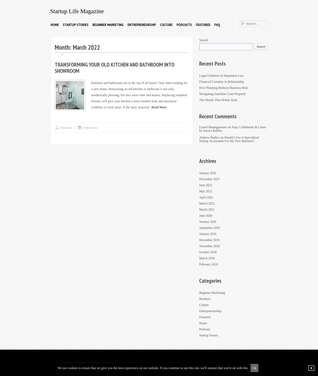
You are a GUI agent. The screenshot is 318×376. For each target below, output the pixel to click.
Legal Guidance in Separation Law (221, 75)
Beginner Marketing (108, 24)
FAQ (217, 24)
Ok (254, 368)
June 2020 (205, 215)
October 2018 (208, 252)
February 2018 (208, 264)
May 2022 (205, 191)
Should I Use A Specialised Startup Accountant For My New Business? (229, 139)
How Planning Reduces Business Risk (224, 87)
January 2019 (208, 234)
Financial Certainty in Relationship (222, 81)
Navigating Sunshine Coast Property (222, 93)
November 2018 (209, 246)
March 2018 (207, 258)
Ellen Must (66, 127)
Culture (166, 24)
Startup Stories (75, 24)
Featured (203, 24)
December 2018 (209, 240)
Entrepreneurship (142, 24)
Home (54, 24)
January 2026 (208, 173)
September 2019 (209, 227)
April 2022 (206, 197)
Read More (159, 107)
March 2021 (207, 209)
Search (203, 40)
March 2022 (207, 203)
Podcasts (184, 24)
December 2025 (209, 179)
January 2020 (208, 221)
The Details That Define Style (218, 99)
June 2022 (205, 185)
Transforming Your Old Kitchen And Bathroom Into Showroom (116, 67)
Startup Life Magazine (77, 11)
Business (205, 299)
